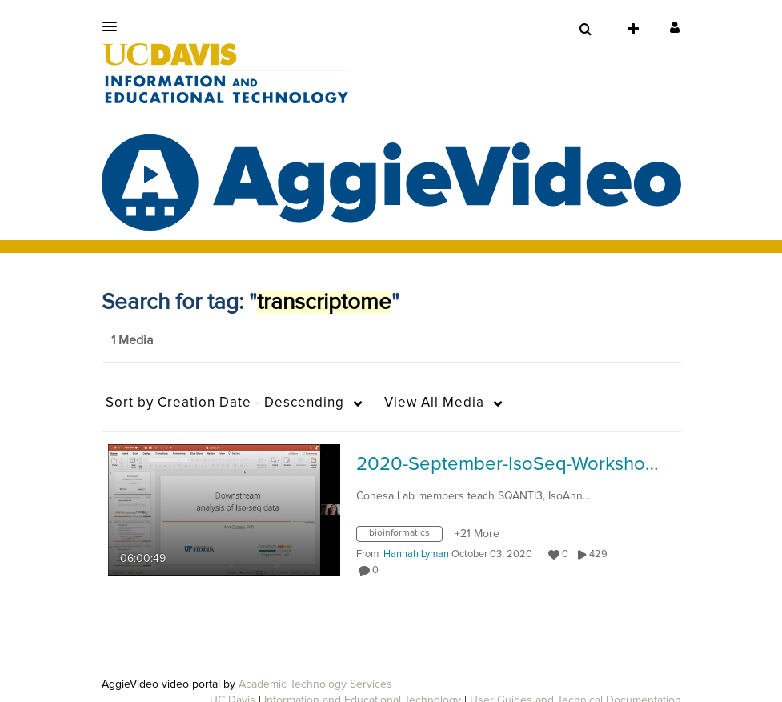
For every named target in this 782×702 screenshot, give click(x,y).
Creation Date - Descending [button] (225, 403)
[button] (114, 26)
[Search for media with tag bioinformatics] (405, 537)
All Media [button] (434, 403)
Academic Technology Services (315, 684)
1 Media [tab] (132, 340)
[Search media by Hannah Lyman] (416, 554)
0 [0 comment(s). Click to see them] (377, 570)
